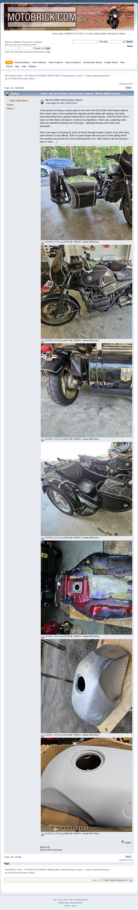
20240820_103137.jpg (52, 538)
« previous (123, 84)
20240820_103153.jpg (52, 439)
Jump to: (95, 880)
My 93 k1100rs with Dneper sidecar (64, 100)
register (38, 42)
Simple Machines (81, 900)
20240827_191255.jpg (52, 735)
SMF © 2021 (68, 900)
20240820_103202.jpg (52, 340)
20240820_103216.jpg (52, 242)
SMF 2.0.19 (57, 900)
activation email (28, 45)
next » (131, 84)
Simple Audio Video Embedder (70, 903)
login (30, 42)
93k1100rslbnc (19, 100)
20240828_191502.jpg (52, 833)
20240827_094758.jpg (52, 636)
